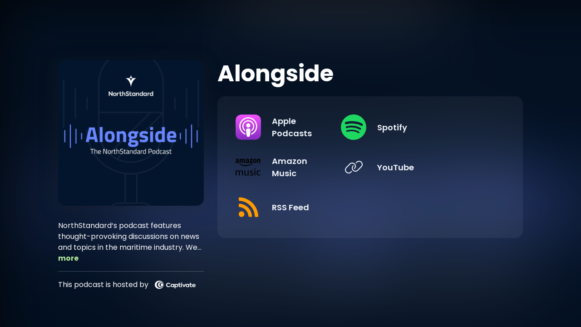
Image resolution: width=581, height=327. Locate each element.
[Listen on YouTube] (435, 167)
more (68, 258)
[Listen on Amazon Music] (297, 167)
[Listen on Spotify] (435, 127)
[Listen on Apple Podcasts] (297, 127)
